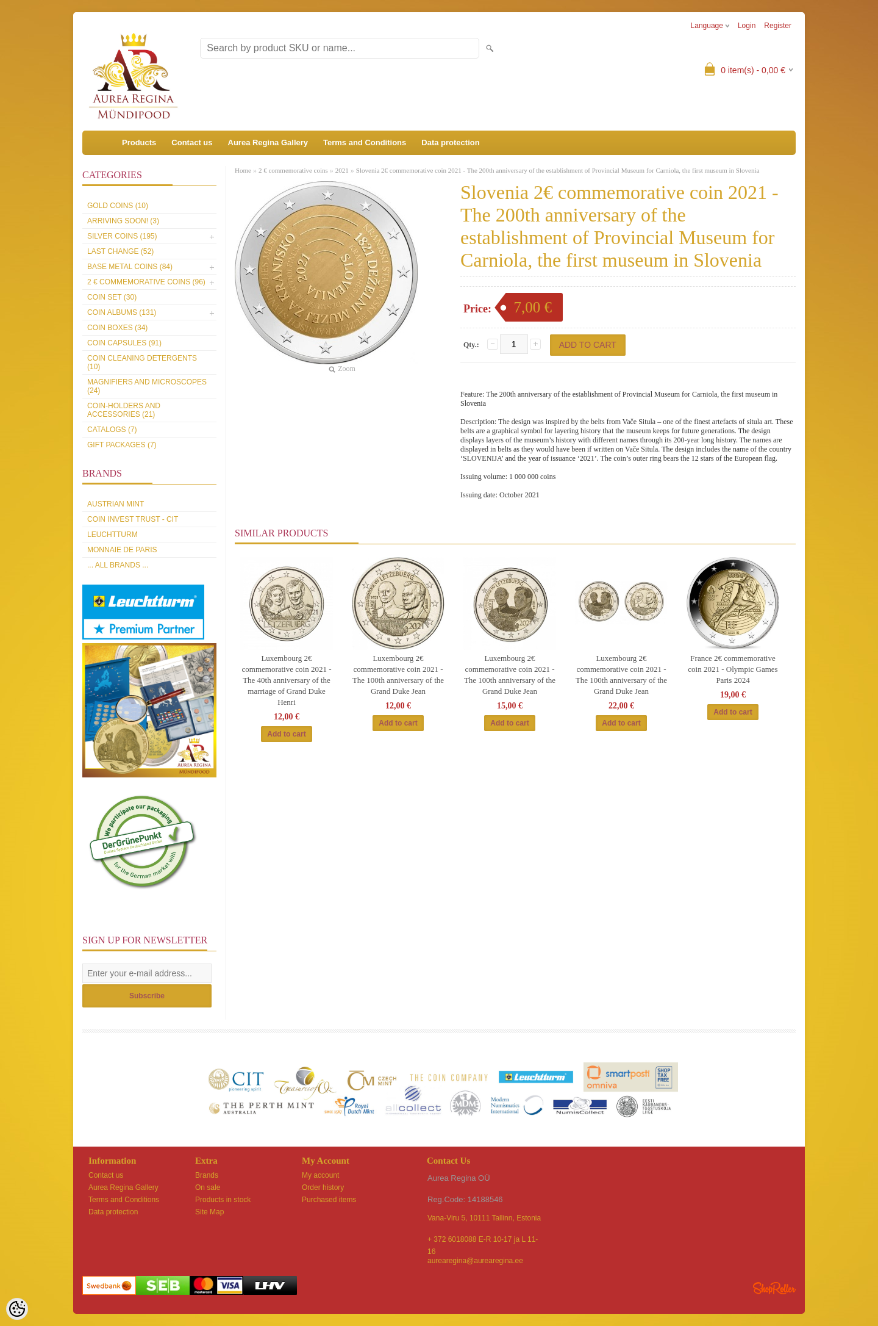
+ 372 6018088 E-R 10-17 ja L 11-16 (482, 1240)
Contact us (191, 142)
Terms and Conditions (364, 142)
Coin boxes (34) (117, 327)
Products (139, 142)
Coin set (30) (112, 297)
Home (243, 170)
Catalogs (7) (112, 429)
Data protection (450, 142)
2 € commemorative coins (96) (146, 282)
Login (746, 25)
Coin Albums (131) (121, 312)
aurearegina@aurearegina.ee (475, 1260)
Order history (323, 1187)
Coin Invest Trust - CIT (132, 519)
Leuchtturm (112, 534)
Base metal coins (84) (130, 266)
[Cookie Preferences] (17, 1309)
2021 (342, 170)
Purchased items (329, 1199)
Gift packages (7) (122, 445)
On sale (207, 1187)
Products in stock (223, 1199)
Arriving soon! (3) (123, 221)
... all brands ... (117, 565)
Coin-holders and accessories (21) (123, 410)
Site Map (209, 1212)
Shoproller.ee (774, 1288)
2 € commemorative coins (293, 170)
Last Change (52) (120, 251)
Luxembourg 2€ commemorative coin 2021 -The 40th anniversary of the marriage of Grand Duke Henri (287, 680)
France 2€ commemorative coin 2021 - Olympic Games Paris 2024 (732, 669)
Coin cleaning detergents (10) (142, 362)
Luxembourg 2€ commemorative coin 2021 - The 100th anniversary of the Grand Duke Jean (398, 675)
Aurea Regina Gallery (268, 142)
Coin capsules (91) (124, 343)
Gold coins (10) (117, 205)
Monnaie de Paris (122, 550)
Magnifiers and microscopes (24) (147, 386)
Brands (206, 1175)
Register (777, 25)
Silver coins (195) (122, 236)
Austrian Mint (115, 504)
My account (320, 1175)
